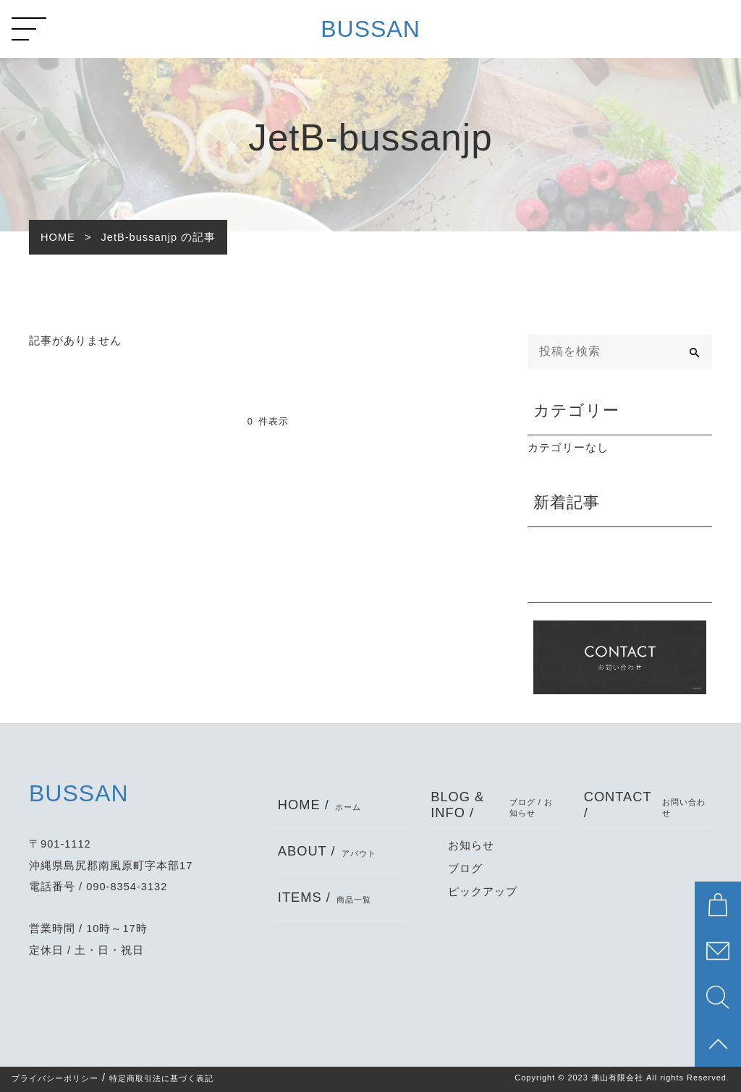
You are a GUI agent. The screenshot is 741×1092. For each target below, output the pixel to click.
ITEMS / (324, 897)
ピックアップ (482, 891)
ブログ (465, 868)
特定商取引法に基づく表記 (161, 1078)
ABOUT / (327, 851)
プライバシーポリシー (55, 1078)
